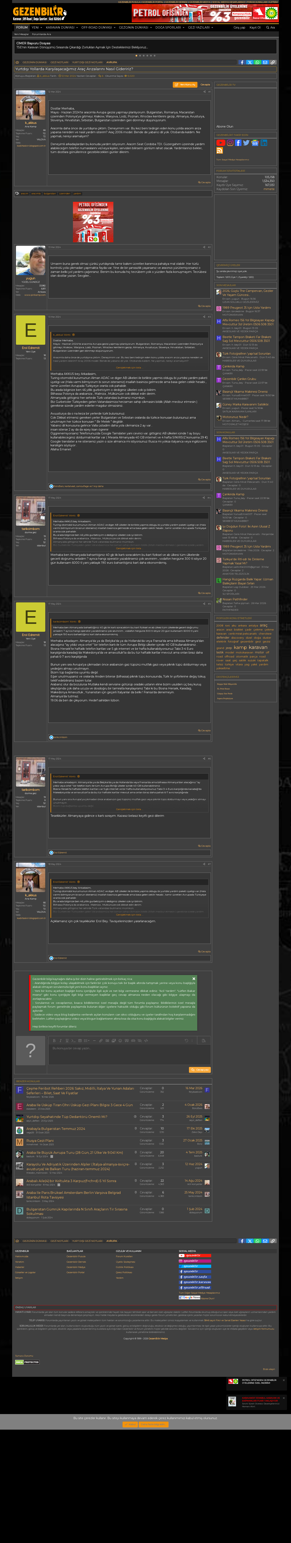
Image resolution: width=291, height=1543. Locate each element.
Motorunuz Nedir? (235, 417)
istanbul (41, 545)
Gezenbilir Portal (75, 1385)
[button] (41, 27)
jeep (229, 648)
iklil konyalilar (33, 1241)
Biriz (199, 1200)
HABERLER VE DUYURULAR (239, 360)
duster (267, 637)
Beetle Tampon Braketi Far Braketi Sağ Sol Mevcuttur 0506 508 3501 (246, 339)
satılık (242, 660)
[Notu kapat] (283, 1494)
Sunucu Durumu (24, 1469)
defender (222, 637)
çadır (248, 629)
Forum (22, 27)
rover (220, 660)
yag (247, 664)
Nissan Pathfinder (235, 599)
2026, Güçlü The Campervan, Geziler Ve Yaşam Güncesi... (247, 293)
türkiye (229, 664)
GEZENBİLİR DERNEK (176, 2)
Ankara (42, 291)
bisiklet (238, 629)
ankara (242, 625)
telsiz (219, 664)
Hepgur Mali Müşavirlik (227, 684)
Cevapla (206, 182)
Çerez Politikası (124, 1385)
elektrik (221, 641)
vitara (239, 664)
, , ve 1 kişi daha (78, 486)
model (229, 652)
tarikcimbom (33, 1257)
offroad (229, 656)
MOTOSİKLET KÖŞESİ (235, 424)
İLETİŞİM (273, 2)
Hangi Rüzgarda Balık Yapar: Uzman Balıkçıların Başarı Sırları (247, 581)
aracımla (36, 193)
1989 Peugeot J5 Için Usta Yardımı (246, 307)
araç (264, 625)
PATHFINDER (230, 609)
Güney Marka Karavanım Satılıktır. (245, 404)
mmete (269, 189)
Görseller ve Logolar (25, 1385)
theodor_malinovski (37, 1229)
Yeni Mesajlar (21, 34)
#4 (209, 497)
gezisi (266, 641)
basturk (30, 1213)
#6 (209, 815)
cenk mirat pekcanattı (242, 633)
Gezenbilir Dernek (76, 1375)
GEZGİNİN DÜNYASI (133, 27)
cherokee (265, 633)
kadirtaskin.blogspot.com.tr (31, 145)
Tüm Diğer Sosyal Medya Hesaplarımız (199, 1406)
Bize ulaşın (269, 1482)
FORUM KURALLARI (257, 2)
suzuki (252, 660)
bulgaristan (50, 193)
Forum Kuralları (124, 1369)
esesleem (31, 1165)
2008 (219, 625)
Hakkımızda (21, 1369)
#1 (209, 91)
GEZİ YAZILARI (199, 27)
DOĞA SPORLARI (168, 27)
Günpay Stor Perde (224, 693)
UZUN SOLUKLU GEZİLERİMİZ (240, 301)
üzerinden (64, 193)
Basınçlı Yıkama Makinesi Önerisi (245, 391)
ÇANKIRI (227, 373)
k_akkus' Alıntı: (62, 334)
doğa (257, 637)
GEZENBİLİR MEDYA (199, 2)
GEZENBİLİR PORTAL (152, 2)
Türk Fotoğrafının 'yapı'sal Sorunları (246, 353)
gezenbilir (246, 641)
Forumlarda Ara (41, 34)
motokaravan (244, 652)
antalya (253, 625)
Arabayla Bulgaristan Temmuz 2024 (55, 1185)
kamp (240, 647)
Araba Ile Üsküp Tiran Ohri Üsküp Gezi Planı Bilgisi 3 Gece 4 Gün (79, 1162)
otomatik (242, 656)
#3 (209, 316)
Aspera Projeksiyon (225, 698)
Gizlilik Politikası (125, 1380)
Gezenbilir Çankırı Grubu (239, 379)
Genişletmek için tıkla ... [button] (129, 367)
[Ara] (270, 27)
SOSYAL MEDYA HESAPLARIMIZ (228, 2)
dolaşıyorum (32, 1274)
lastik (220, 652)
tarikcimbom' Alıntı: (65, 621)
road (262, 656)
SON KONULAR (225, 432)
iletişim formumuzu (263, 1442)
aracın (220, 629)
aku (234, 625)
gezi (258, 641)
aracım (24, 193)
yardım (77, 193)
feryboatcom (33, 1153)
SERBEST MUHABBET (235, 398)
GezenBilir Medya (158, 1451)
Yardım (119, 1391)
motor (259, 652)
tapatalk (262, 660)
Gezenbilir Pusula (76, 1369)
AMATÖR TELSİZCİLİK (235, 573)
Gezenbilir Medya (76, 1380)
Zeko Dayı (197, 1188)
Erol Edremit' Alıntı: (64, 515)
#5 (209, 603)
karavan (258, 647)
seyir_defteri (32, 1177)
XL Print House (223, 689)
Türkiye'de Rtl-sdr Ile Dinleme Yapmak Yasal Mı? (243, 561)
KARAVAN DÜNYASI (60, 27)
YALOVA (41, 139)
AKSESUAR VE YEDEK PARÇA (240, 331)
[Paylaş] (204, 92)
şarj (235, 660)
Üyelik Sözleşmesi (125, 1375)
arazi (229, 629)
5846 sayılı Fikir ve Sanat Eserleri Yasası (225, 1433)
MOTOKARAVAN (232, 314)
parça (253, 656)
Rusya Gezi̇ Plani (40, 1197)
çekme (258, 629)
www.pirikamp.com (35, 294)
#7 (209, 920)
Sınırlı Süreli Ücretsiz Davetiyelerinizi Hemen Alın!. (261, 1515)
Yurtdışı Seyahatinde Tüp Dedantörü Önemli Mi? (66, 1173)
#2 (209, 247)
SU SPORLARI (230, 593)
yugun (198, 1224)
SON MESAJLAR (226, 285)
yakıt (254, 664)
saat (228, 660)
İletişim (19, 1391)
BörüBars (197, 1164)
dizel (249, 637)
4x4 (227, 625)
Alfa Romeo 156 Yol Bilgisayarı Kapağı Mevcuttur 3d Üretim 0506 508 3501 (248, 322)
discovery (237, 637)
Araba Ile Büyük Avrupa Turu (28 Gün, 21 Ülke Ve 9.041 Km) (74, 1209)
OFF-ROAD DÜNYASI (96, 27)
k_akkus (45, 75)
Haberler (19, 1380)
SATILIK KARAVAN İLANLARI (239, 411)
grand (220, 648)
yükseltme (223, 668)
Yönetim (19, 1375)
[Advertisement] (113, 779)
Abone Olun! (196, 1411)
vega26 (30, 1189)
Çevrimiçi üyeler (228, 265)
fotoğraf (233, 641)
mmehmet (32, 1201)
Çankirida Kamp (233, 366)
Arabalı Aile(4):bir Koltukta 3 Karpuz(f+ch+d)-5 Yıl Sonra (71, 1238)
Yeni (35, 27)
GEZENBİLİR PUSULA (129, 2)
